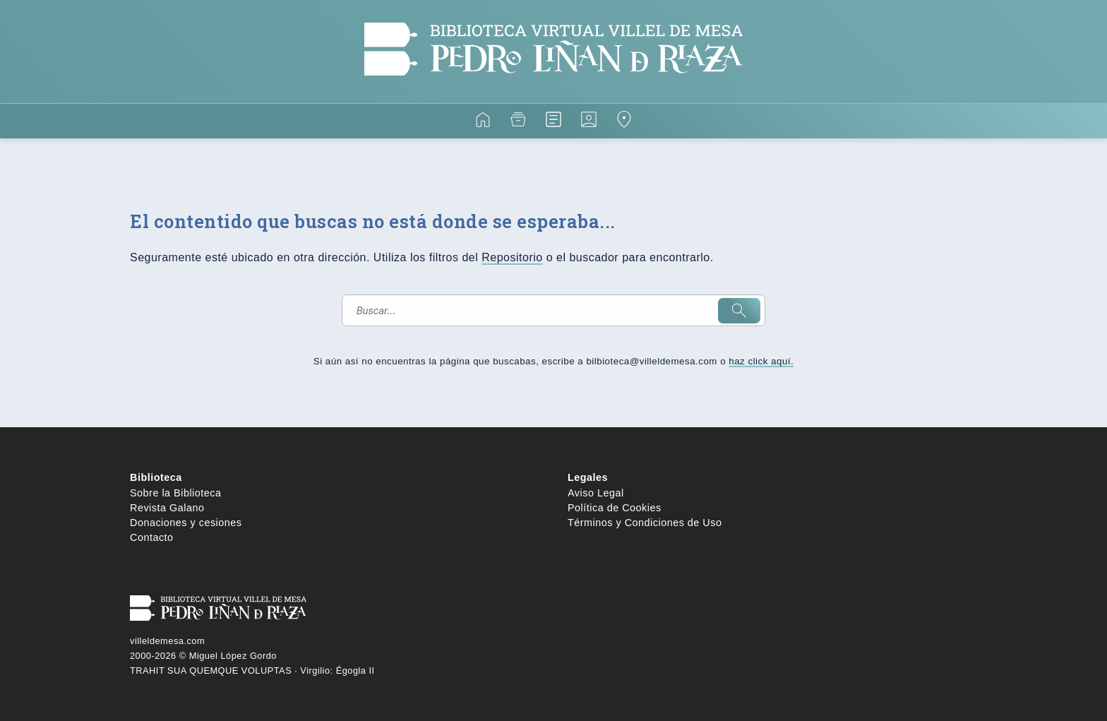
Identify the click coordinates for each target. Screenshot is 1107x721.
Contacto (152, 537)
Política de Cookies (615, 507)
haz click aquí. (761, 361)
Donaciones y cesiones (186, 522)
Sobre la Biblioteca (176, 493)
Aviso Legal (596, 493)
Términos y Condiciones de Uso (645, 522)
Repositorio (511, 257)
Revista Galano (167, 507)
